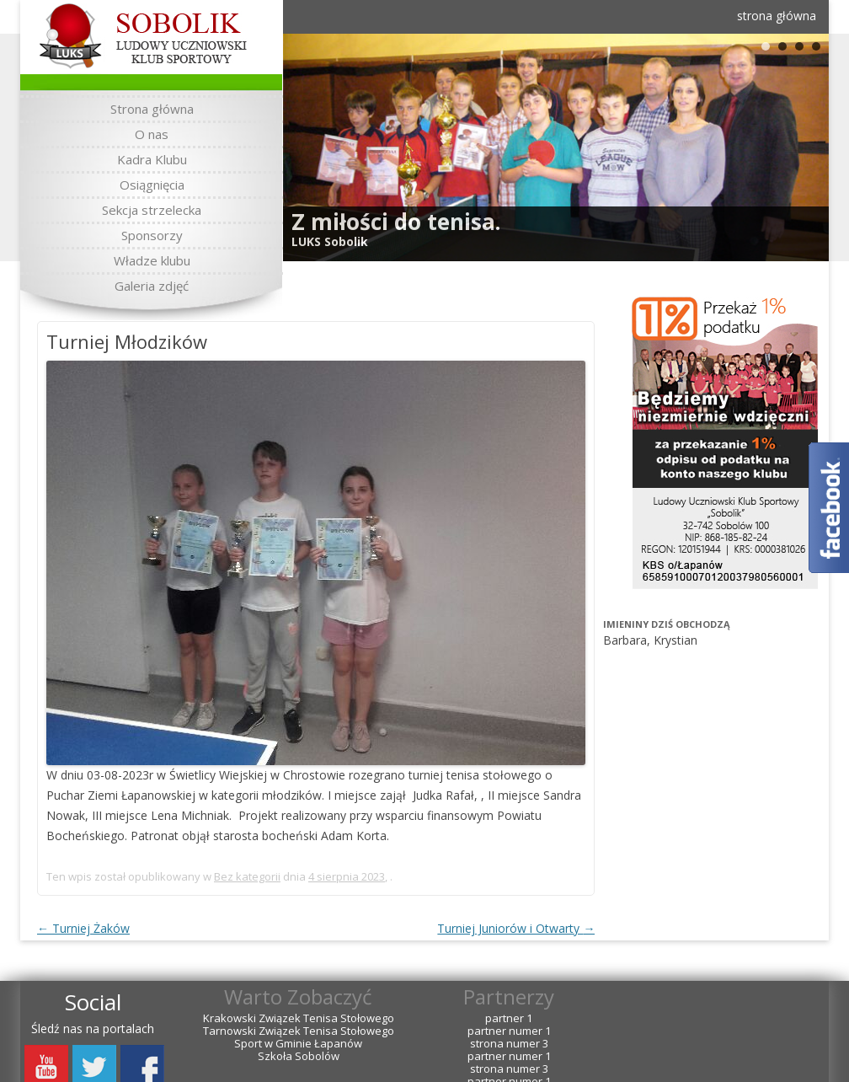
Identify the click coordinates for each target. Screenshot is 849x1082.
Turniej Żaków (83, 928)
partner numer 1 (509, 1031)
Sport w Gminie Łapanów (298, 1043)
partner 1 (508, 1018)
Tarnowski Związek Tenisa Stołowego (298, 1031)
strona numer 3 (509, 1043)
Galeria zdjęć (152, 285)
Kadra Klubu (152, 159)
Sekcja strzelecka (151, 209)
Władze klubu (152, 260)
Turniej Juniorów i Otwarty (516, 928)
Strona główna (152, 108)
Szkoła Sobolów (298, 1056)
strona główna (776, 16)
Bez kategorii (247, 876)
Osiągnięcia (152, 184)
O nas (151, 134)
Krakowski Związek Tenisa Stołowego (298, 1018)
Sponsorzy (152, 235)
